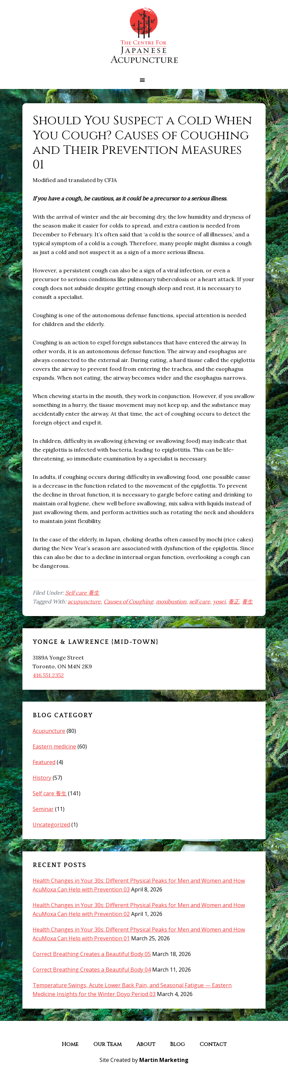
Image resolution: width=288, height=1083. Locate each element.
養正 (233, 601)
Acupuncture (49, 731)
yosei (219, 601)
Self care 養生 (82, 592)
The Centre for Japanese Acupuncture (144, 36)
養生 (247, 601)
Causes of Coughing (128, 601)
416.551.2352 (48, 675)
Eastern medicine (54, 746)
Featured (44, 762)
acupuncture (84, 601)
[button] (144, 80)
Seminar (43, 809)
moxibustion (171, 601)
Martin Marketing (163, 1060)
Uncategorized (51, 824)
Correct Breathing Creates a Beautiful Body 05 (92, 954)
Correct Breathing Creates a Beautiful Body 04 (92, 969)
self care (199, 601)
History (42, 777)
